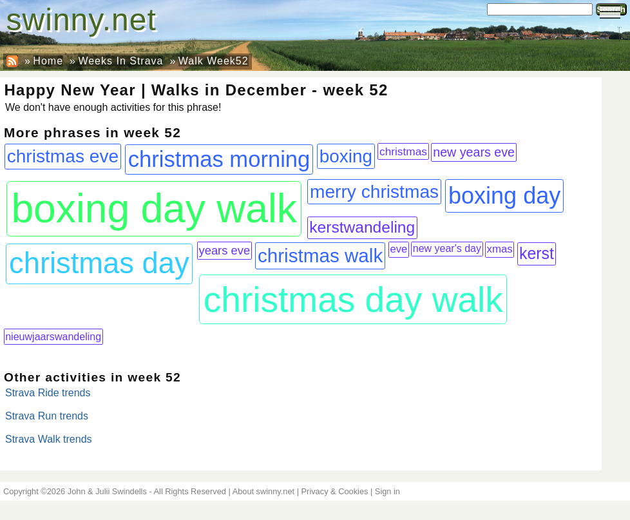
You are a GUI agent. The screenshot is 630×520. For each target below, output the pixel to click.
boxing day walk (153, 208)
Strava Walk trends (48, 439)
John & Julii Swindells (107, 491)
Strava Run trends (46, 415)
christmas (403, 151)
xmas (500, 249)
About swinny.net (264, 491)
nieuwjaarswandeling (53, 336)
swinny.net (81, 20)
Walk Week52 (213, 60)
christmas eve (63, 156)
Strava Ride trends (48, 392)
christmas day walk (353, 300)
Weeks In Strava (120, 60)
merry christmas (374, 192)
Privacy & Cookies (334, 491)
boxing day (504, 195)
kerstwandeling (362, 227)
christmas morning (219, 159)
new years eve (474, 152)
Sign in (387, 491)
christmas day (99, 263)
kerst (536, 253)
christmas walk (320, 255)
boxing (346, 156)
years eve (224, 250)
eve (398, 249)
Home (48, 60)
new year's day (447, 248)
